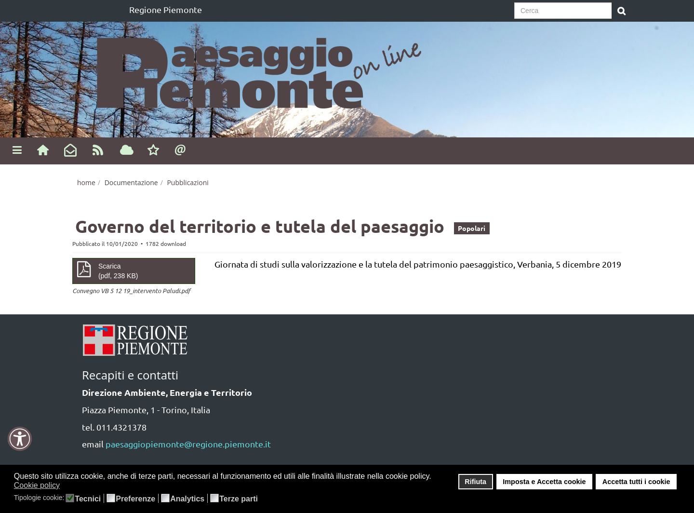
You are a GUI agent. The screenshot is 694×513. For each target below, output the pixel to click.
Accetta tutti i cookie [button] (636, 482)
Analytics (187, 499)
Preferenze (135, 499)
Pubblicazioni (187, 182)
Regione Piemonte (165, 9)
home (86, 182)
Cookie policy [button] (37, 485)
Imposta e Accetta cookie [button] (544, 482)
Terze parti (238, 499)
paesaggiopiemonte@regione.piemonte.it (188, 444)
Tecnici (88, 499)
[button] (66, 486)
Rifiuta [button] (475, 482)
